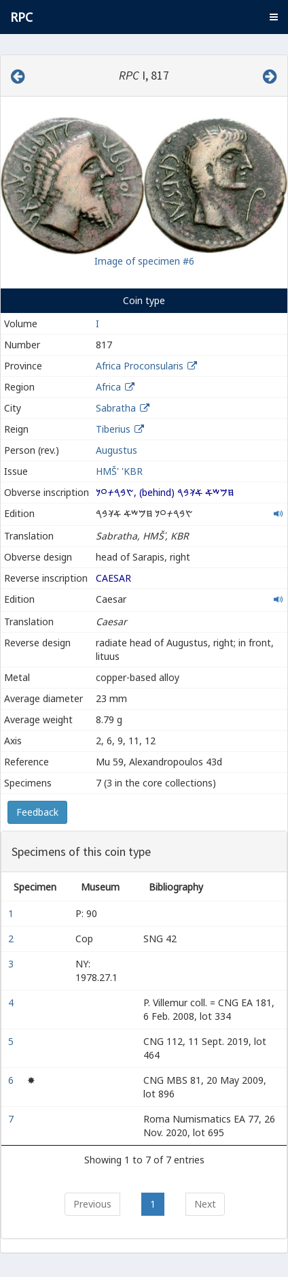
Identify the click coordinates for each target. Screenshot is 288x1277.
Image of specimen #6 (144, 260)
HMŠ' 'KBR (119, 471)
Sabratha (116, 407)
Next (205, 1203)
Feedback (37, 812)
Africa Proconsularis (139, 365)
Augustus (116, 450)
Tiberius (113, 428)
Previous (92, 1203)
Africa (108, 386)
